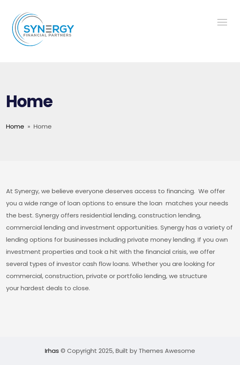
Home (15, 126)
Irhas (53, 350)
